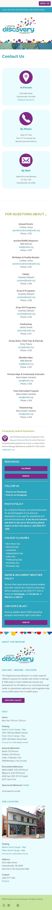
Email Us (5, 881)
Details (23, 761)
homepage (19, 594)
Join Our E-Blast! (13, 700)
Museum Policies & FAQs (19, 440)
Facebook (34, 594)
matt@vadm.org (26, 247)
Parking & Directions (26, 100)
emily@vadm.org (26, 347)
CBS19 (19, 597)
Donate (26, 476)
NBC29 (8, 597)
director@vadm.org (26, 330)
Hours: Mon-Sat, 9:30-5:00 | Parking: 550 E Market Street (23, 10)
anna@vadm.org (26, 380)
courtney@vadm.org (26, 280)
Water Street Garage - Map (13, 736)
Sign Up (26, 622)
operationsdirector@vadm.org (26, 230)
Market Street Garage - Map (14, 730)
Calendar (26, 468)
